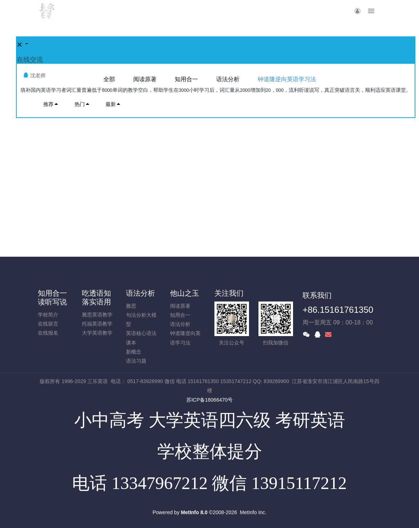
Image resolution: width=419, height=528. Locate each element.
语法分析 (140, 293)
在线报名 (48, 333)
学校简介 (48, 315)
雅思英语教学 (97, 315)
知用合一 (180, 315)
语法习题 (136, 361)
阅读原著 (180, 306)
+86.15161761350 (338, 310)
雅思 (131, 306)
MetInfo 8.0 (194, 512)
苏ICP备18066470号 (209, 400)
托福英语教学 (97, 324)
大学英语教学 (97, 333)
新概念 (133, 352)
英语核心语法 (141, 333)
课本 (131, 343)
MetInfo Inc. (253, 512)
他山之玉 (184, 293)
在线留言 (48, 324)
